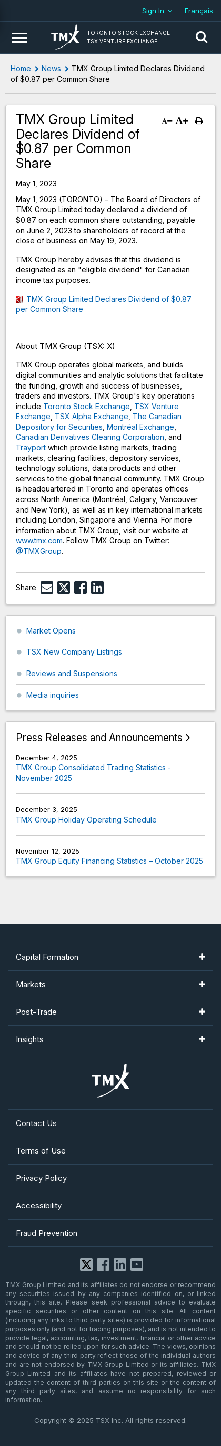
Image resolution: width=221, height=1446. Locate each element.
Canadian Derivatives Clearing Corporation (90, 436)
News (51, 68)
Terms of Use (41, 1151)
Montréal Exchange (140, 426)
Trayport (31, 447)
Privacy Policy (41, 1178)
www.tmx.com (39, 540)
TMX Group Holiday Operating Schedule (86, 819)
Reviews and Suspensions (71, 673)
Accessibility (39, 1206)
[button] (201, 37)
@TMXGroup (39, 550)
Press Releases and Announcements (99, 738)
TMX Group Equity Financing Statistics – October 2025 (109, 860)
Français (199, 10)
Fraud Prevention (46, 1233)
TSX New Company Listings (74, 651)
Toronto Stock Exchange (86, 406)
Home (21, 68)
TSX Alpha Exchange (91, 416)
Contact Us (36, 1123)
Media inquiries (52, 695)
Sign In (153, 10)
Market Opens (51, 630)
